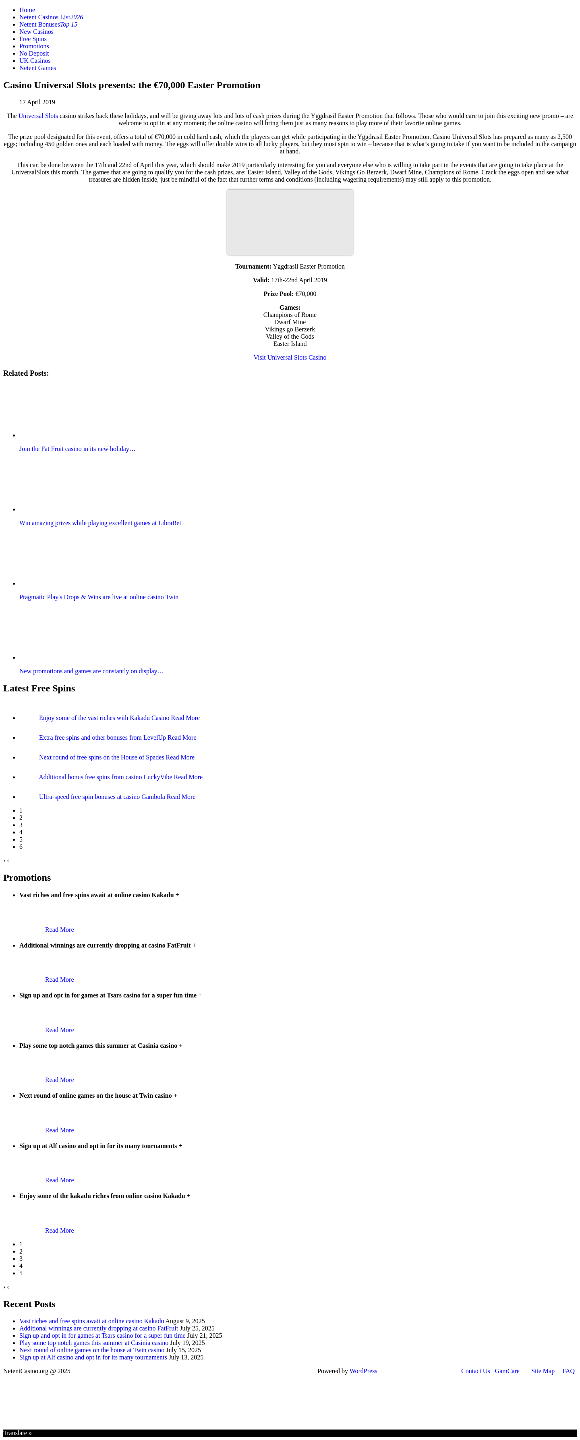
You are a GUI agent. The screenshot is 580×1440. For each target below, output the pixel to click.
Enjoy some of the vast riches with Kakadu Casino (105, 717)
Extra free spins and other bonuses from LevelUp (103, 737)
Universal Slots (38, 115)
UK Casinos (35, 60)
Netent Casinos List (51, 17)
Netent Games (37, 67)
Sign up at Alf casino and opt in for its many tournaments (93, 1357)
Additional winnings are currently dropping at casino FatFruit (98, 1328)
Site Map (543, 1371)
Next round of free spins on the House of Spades (102, 757)
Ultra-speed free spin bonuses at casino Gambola (103, 796)
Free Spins (33, 38)
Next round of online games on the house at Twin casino (91, 1350)
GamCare (507, 1371)
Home (27, 9)
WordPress (363, 1371)
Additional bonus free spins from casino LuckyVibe (106, 777)
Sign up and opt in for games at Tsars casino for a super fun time (102, 1335)
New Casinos (36, 31)
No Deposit (34, 53)
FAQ (568, 1371)
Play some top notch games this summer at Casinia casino (93, 1342)
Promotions (34, 46)
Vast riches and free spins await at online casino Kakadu (91, 1321)
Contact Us (475, 1371)
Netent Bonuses (48, 24)
